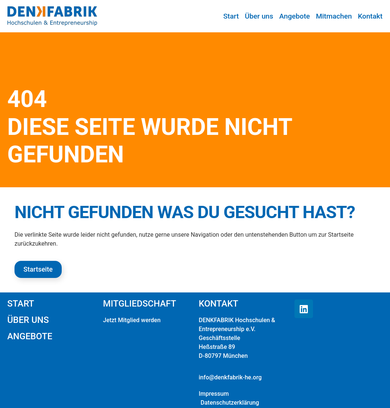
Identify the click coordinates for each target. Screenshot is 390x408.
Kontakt (370, 16)
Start (231, 16)
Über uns (259, 16)
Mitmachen (334, 16)
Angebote (294, 16)
